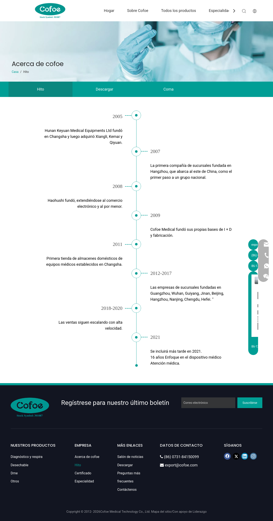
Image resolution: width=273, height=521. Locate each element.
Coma (168, 89)
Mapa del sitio (161, 512)
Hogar (109, 10)
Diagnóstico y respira (26, 457)
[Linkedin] (244, 456)
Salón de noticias (130, 457)
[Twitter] (236, 456)
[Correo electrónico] (208, 402)
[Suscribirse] (249, 402)
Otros (15, 481)
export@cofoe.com (178, 465)
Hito (40, 89)
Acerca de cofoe (87, 457)
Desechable (19, 465)
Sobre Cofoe (137, 10)
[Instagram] (253, 456)
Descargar (104, 89)
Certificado (83, 473)
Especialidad (220, 10)
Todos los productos (178, 10)
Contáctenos (127, 490)
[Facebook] (227, 456)
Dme (14, 473)
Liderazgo (199, 512)
